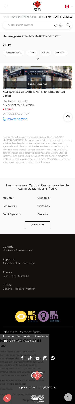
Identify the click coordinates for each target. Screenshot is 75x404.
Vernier (30, 289)
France (7, 272)
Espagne (9, 259)
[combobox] (37, 25)
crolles (45, 53)
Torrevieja (29, 263)
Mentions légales (30, 332)
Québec (20, 250)
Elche (18, 263)
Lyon (5, 276)
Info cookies (10, 332)
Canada (8, 247)
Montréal (8, 250)
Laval (30, 250)
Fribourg (19, 289)
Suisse (7, 285)
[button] (7, 398)
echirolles (60, 53)
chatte (32, 53)
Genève (7, 289)
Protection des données (17, 337)
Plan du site (41, 336)
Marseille (23, 276)
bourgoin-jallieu (13, 53)
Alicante (8, 263)
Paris (13, 276)
